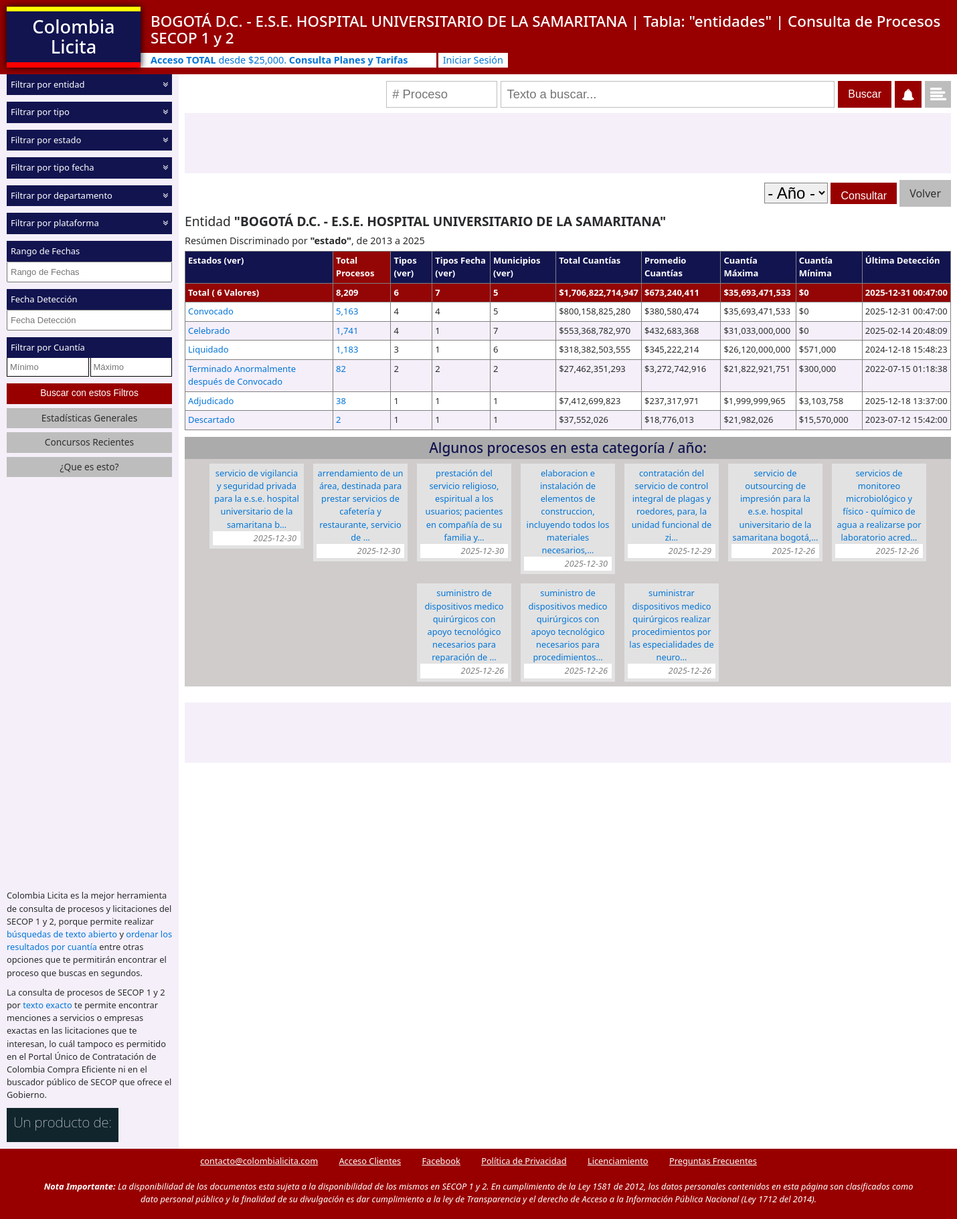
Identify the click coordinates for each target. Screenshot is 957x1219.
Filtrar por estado (46, 140)
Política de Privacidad (523, 1161)
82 (341, 369)
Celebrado (209, 330)
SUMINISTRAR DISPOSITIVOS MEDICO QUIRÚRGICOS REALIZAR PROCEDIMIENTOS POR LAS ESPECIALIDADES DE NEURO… (671, 625)
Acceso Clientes (370, 1161)
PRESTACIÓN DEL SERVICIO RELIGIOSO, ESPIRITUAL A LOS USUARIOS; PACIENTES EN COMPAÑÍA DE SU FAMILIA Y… (464, 505)
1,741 (347, 330)
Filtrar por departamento (61, 195)
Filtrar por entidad (48, 84)
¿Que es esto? (89, 466)
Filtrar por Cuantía (48, 347)
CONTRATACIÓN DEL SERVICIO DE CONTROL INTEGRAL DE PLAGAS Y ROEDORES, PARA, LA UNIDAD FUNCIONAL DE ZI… (672, 505)
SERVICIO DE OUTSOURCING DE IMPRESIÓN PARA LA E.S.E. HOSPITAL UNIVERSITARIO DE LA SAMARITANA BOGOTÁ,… (775, 505)
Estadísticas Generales (89, 417)
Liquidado (208, 349)
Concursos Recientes (89, 442)
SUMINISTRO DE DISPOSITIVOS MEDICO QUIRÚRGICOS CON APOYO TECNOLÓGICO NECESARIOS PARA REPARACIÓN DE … (463, 625)
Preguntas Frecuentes (713, 1161)
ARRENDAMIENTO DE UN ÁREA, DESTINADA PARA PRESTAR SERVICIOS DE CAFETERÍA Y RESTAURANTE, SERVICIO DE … (361, 505)
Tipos (405, 260)
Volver (925, 193)
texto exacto (47, 1005)
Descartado (211, 419)
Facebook (441, 1161)
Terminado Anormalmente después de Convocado (242, 375)
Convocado (211, 311)
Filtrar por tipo (40, 112)
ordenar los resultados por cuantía (89, 940)
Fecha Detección (44, 299)
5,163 (347, 311)
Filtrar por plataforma (55, 223)
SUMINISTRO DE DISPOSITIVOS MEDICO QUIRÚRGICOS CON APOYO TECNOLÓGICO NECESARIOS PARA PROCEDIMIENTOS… (567, 625)
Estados (205, 260)
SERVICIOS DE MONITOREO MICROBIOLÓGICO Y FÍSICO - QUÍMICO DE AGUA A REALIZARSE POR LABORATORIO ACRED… (879, 505)
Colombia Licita (73, 36)
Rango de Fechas (45, 251)
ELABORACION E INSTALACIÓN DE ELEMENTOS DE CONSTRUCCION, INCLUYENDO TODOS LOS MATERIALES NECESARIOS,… (568, 511)
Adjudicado (211, 401)
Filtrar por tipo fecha (52, 167)
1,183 (347, 349)
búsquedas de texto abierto (62, 934)
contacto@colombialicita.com (259, 1161)
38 (341, 401)
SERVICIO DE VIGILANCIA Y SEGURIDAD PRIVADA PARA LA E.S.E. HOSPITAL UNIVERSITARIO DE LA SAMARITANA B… (256, 499)
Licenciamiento (618, 1161)
